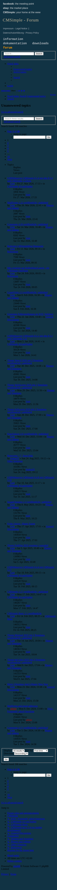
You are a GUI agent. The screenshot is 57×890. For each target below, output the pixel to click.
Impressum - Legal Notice (15, 28)
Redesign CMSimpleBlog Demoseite (25, 246)
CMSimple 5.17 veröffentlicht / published (27, 591)
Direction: (16, 753)
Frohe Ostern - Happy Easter (21, 523)
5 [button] (8, 151)
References (12, 251)
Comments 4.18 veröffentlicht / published (27, 224)
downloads (40, 43)
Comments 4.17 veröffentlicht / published (27, 727)
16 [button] (8, 156)
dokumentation (15, 43)
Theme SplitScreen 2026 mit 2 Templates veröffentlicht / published (27, 386)
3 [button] (8, 145)
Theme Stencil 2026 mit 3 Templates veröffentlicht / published (25, 361)
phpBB (16, 866)
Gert (12, 183)
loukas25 (14, 458)
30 (21, 90)
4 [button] (8, 148)
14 (19, 90)
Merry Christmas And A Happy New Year (27, 684)
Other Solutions (15, 461)
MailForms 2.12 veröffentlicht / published (27, 202)
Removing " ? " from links (20, 455)
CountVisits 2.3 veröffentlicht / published (27, 292)
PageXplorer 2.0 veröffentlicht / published (27, 434)
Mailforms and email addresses (22, 706)
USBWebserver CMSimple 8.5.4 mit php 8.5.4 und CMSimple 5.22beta (30, 179)
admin (13, 708)
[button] (13, 131)
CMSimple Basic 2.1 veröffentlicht (24, 613)
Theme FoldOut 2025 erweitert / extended (27, 545)
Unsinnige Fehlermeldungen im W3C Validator (30, 314)
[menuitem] (22, 69)
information (13, 39)
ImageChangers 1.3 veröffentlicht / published (29, 502)
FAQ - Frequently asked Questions (30, 710)
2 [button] (8, 143)
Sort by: (36, 750)
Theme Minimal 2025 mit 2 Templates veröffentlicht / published (26, 636)
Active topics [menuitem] (5, 90)
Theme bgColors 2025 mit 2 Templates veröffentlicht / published (26, 661)
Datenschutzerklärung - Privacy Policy (21, 33)
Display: (14, 750)
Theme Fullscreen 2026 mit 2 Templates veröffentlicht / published (27, 410)
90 (24, 90)
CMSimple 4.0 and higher (20, 186)
